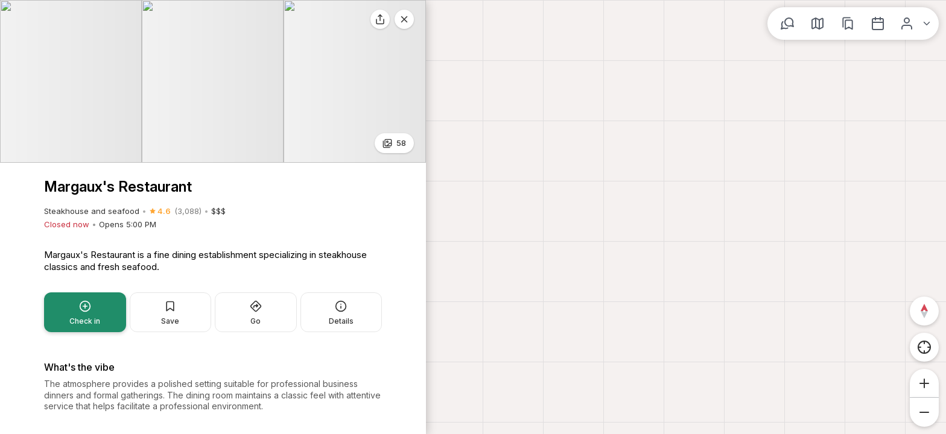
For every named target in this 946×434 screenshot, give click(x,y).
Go (256, 144)
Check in (84, 144)
